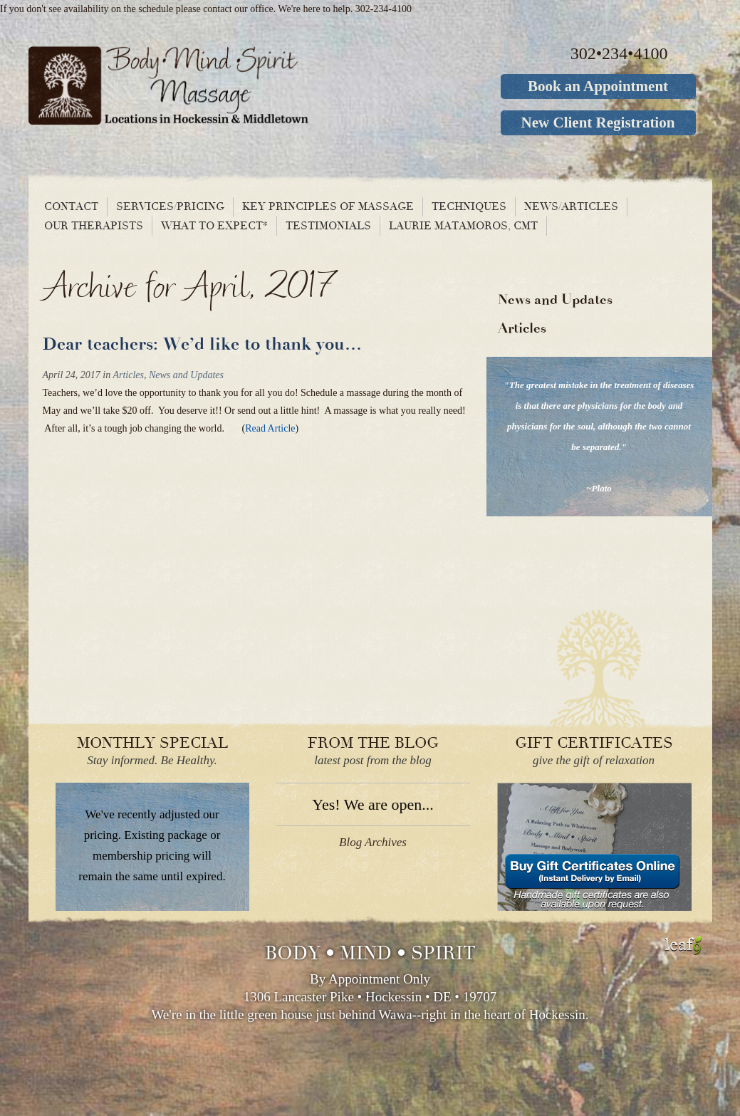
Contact (71, 207)
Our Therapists (93, 226)
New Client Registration (598, 122)
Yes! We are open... (372, 804)
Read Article (270, 428)
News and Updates (186, 375)
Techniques (469, 207)
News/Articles (571, 207)
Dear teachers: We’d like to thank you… (202, 344)
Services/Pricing (170, 207)
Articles (128, 375)
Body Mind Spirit (222, 85)
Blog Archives (373, 842)
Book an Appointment (598, 86)
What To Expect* (214, 226)
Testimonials (328, 226)
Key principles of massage (328, 207)
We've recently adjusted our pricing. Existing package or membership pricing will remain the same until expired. (151, 845)
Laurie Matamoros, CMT (463, 226)
